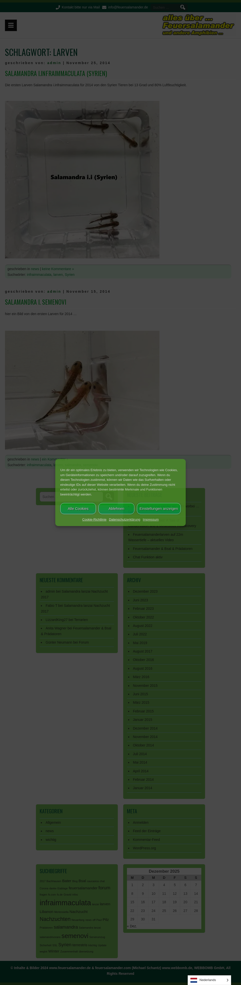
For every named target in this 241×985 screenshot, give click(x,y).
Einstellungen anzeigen (159, 508)
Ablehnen (116, 508)
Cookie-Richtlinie (94, 519)
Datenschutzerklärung (124, 519)
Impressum (151, 519)
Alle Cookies (78, 508)
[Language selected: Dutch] (209, 980)
